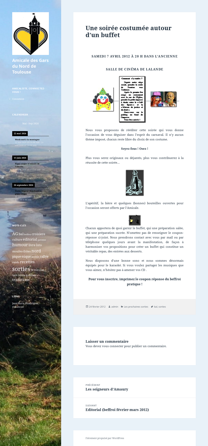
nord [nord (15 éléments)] (36, 251)
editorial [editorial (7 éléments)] (30, 239)
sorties (162, 306)
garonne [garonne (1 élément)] (42, 239)
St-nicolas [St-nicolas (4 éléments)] (37, 270)
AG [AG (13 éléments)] (15, 233)
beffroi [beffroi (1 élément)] (27, 234)
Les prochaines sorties (136, 306)
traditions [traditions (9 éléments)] (21, 279)
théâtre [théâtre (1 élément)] (21, 275)
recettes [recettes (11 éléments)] (27, 261)
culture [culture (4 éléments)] (17, 240)
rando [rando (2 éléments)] (15, 262)
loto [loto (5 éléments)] (39, 245)
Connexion (18, 99)
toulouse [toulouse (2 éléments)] (31, 275)
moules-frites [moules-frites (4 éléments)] (21, 251)
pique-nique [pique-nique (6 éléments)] (21, 256)
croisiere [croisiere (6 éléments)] (38, 234)
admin (114, 306)
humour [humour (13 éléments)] (20, 244)
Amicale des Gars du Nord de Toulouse (30, 66)
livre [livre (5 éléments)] (32, 245)
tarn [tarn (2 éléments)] (14, 275)
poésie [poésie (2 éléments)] (35, 256)
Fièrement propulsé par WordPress (105, 438)
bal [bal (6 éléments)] (21, 234)
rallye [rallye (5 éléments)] (44, 256)
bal (155, 306)
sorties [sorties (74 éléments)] (21, 269)
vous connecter (112, 346)
